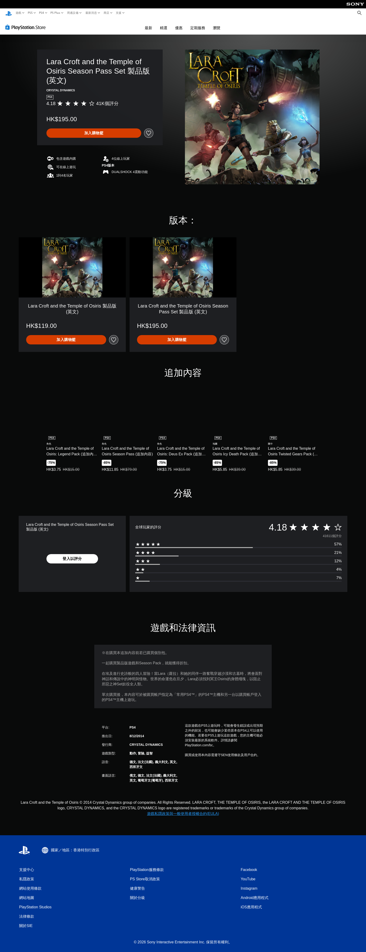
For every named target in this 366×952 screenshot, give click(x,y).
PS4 (41, 13)
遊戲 (18, 13)
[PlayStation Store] (27, 25)
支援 (119, 13)
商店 (106, 13)
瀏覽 (216, 26)
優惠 (179, 26)
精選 (163, 26)
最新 (148, 26)
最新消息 (91, 13)
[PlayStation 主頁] (9, 13)
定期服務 (197, 26)
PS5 (30, 13)
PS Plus (55, 13)
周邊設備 (72, 13)
